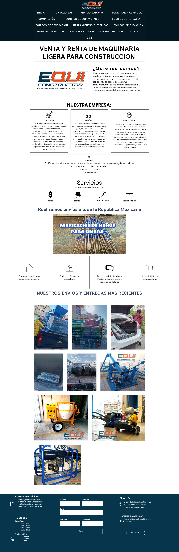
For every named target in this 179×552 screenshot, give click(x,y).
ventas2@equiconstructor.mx (30, 504)
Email (62, 509)
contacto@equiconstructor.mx (30, 506)
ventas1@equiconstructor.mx (30, 502)
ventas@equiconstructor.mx (29, 500)
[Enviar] (81, 531)
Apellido (85, 500)
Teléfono (63, 520)
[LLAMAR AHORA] (135, 533)
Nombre (63, 500)
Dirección (86, 520)
